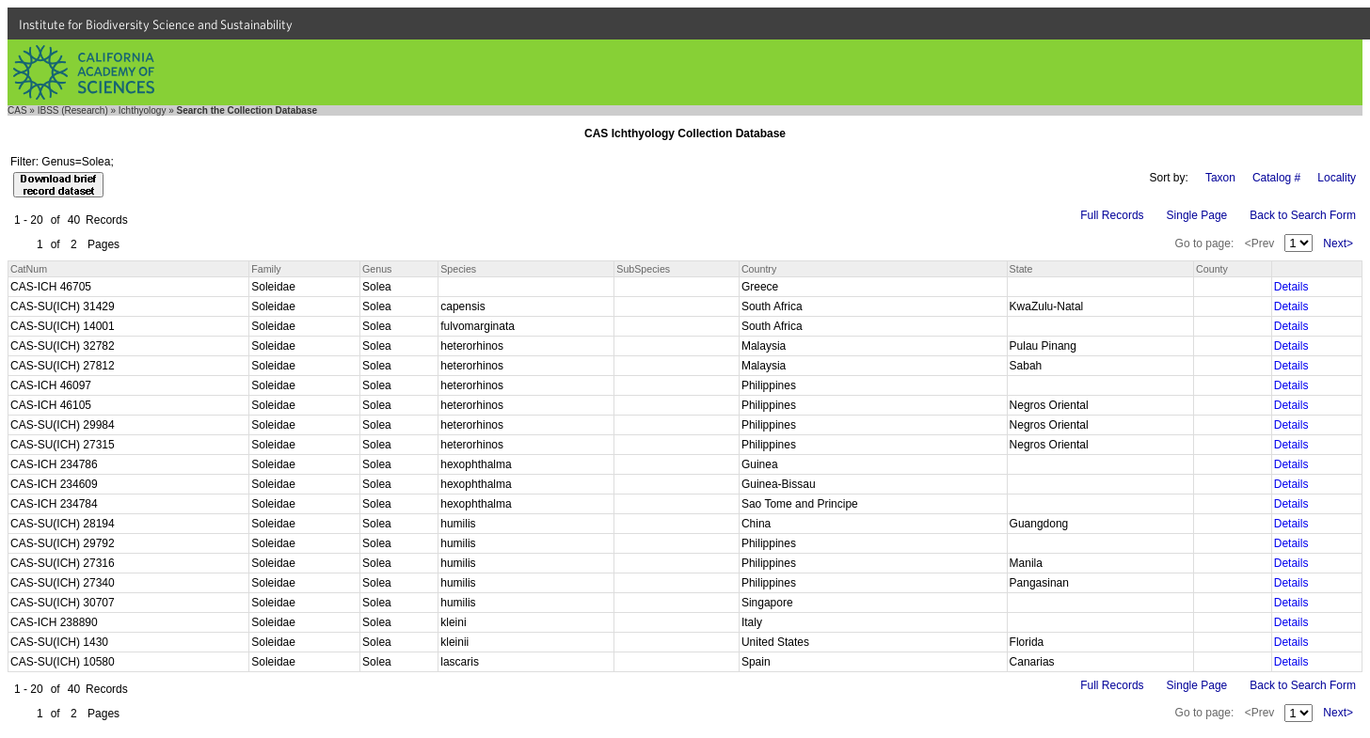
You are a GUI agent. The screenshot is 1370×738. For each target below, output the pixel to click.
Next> (1338, 243)
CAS (17, 110)
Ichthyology (143, 110)
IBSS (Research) (73, 110)
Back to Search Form (1303, 215)
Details (1291, 286)
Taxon (1220, 177)
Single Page (1197, 215)
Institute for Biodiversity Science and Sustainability (156, 24)
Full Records (1111, 215)
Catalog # (1276, 177)
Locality (1336, 177)
